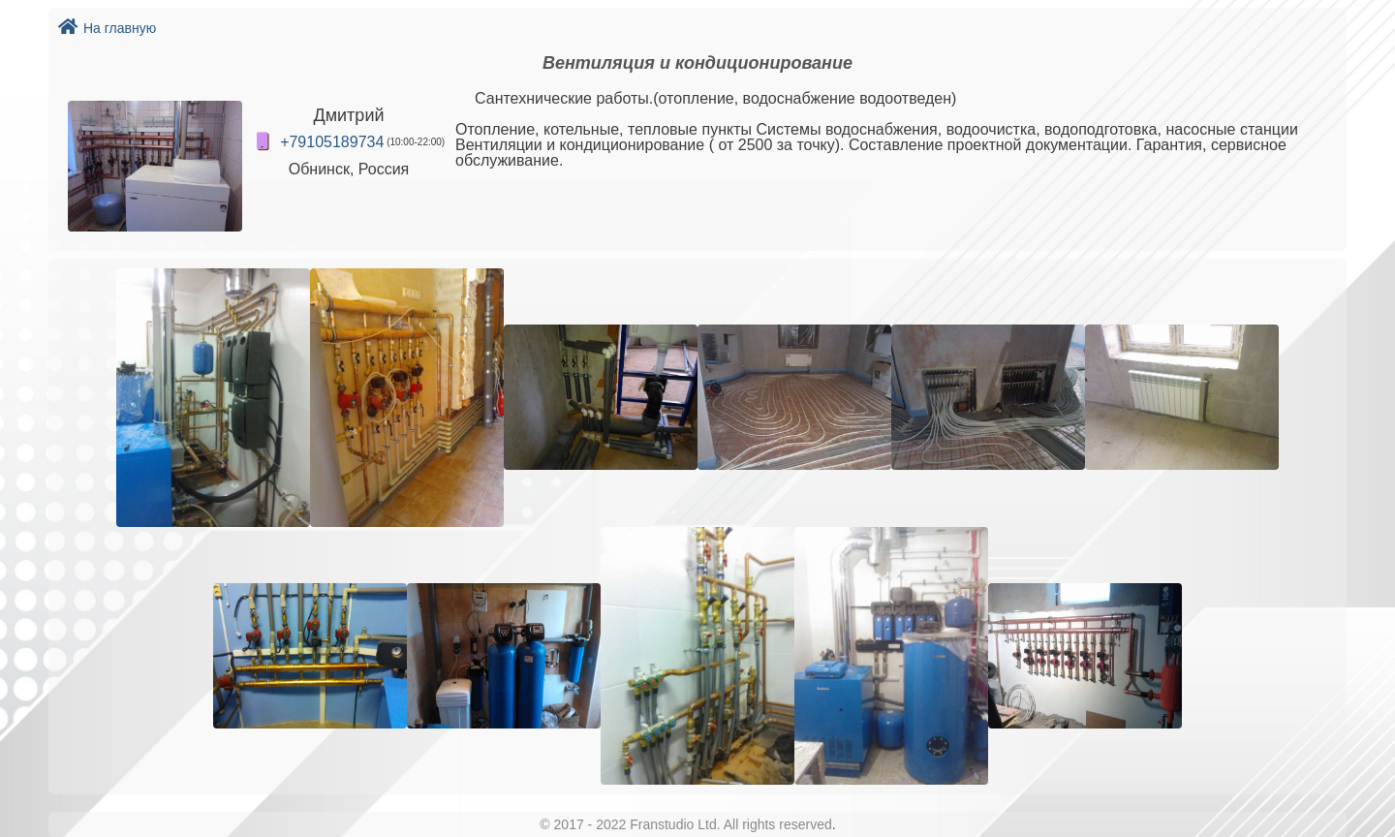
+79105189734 (332, 142)
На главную (107, 28)
